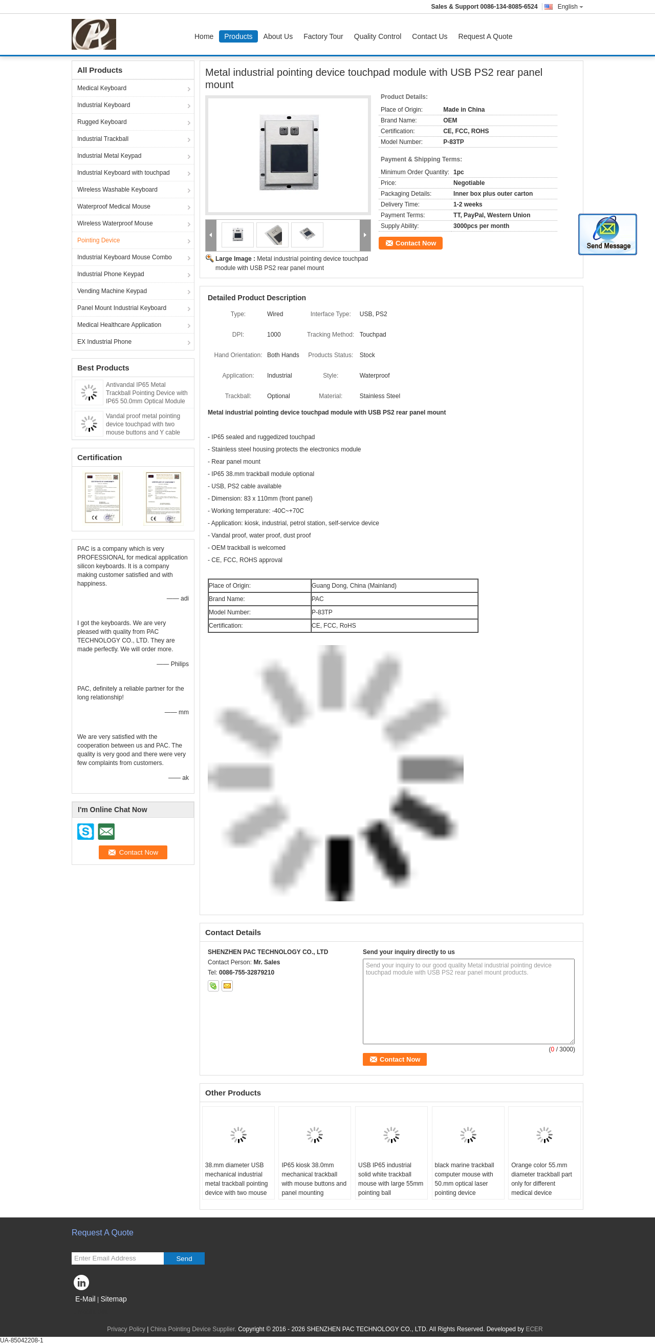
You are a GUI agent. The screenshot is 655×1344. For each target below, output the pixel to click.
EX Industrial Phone (104, 341)
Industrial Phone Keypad (110, 274)
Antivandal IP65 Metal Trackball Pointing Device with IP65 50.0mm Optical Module (147, 393)
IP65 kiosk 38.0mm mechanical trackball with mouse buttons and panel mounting (313, 1179)
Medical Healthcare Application (119, 324)
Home (203, 36)
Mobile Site (90, 1311)
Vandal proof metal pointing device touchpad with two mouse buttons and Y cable (143, 424)
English (570, 6)
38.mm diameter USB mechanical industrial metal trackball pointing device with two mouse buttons (236, 1184)
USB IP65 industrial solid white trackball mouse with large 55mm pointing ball (390, 1179)
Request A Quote (485, 36)
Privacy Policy (126, 1329)
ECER (534, 1329)
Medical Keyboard (101, 88)
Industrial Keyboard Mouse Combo (124, 257)
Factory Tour (323, 36)
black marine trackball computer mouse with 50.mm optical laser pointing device (464, 1179)
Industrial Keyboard (103, 105)
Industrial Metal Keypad (109, 155)
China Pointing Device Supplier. (194, 1329)
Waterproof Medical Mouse (113, 206)
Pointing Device (98, 240)
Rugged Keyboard (102, 122)
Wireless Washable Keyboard (117, 189)
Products (238, 36)
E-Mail (85, 1299)
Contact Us (429, 36)
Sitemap (113, 1299)
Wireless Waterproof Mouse (115, 223)
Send (184, 1259)
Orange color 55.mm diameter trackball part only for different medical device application (541, 1184)
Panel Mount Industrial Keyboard (121, 308)
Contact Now (416, 243)
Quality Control (378, 36)
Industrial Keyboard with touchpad (123, 172)
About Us (278, 36)
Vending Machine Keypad (112, 291)
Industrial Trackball (102, 138)
